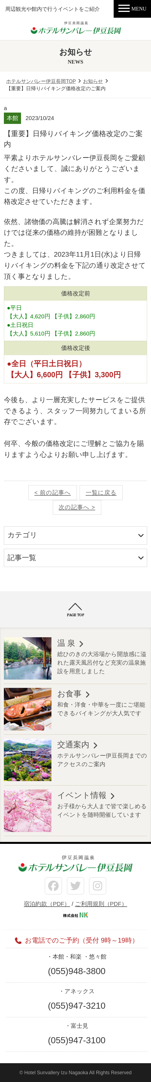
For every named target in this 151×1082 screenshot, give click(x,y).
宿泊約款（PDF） (47, 904)
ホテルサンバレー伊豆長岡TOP (41, 81)
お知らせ (93, 81)
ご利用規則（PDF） (101, 904)
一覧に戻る (101, 492)
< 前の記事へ (52, 492)
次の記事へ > (77, 507)
